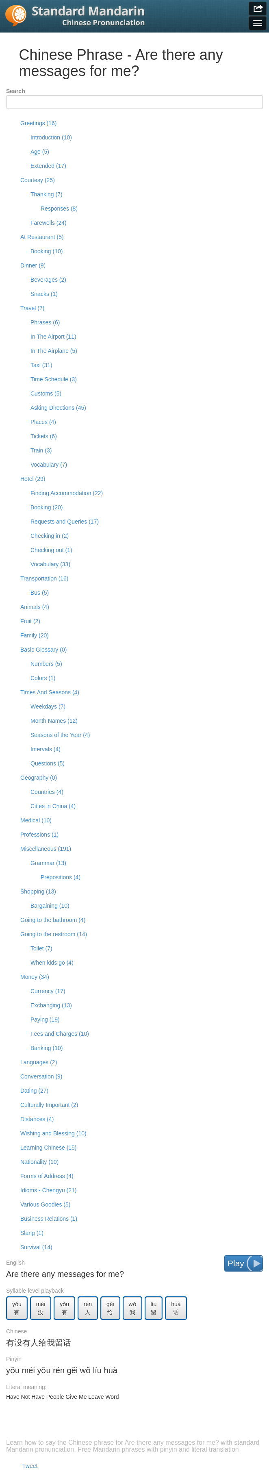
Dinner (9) (33, 265)
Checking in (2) (49, 536)
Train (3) (41, 450)
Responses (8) (59, 208)
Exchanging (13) (51, 1005)
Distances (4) (37, 1119)
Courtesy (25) (37, 180)
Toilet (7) (41, 948)
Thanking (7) (46, 194)
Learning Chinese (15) (48, 1147)
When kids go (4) (52, 962)
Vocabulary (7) (48, 464)
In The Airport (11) (53, 336)
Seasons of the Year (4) (60, 735)
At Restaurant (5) (42, 237)
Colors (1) (42, 678)
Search (15, 91)
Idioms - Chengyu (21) (48, 1190)
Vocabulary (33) (50, 564)
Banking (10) (46, 1048)
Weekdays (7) (47, 706)
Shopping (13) (38, 891)
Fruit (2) (30, 621)
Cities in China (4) (53, 806)
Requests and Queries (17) (64, 521)
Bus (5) (39, 592)
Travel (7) (32, 308)
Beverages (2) (48, 279)
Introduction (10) (51, 137)
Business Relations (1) (48, 1218)
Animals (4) (34, 607)
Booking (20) (46, 507)
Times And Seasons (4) (49, 692)
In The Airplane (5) (53, 351)
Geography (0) (38, 777)
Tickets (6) (43, 436)
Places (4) (43, 422)
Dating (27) (34, 1090)
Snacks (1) (44, 294)
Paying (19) (45, 1019)
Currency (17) (47, 991)
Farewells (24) (48, 223)
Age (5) (39, 151)
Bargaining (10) (49, 905)
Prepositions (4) (60, 877)
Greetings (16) (38, 123)
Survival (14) (36, 1247)
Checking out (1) (51, 550)
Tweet (29, 1466)
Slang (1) (31, 1233)
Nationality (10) (39, 1162)
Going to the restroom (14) (53, 934)
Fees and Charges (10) (59, 1033)
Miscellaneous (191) (45, 849)
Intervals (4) (45, 749)
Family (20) (34, 635)
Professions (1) (39, 834)
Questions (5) (47, 763)
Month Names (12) (54, 720)
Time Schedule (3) (53, 379)
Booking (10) (46, 251)
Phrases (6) (45, 322)
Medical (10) (36, 820)
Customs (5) (45, 393)
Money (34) (34, 977)
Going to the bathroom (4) (52, 920)
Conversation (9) (41, 1076)
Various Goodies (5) (45, 1204)
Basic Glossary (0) (43, 649)
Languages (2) (38, 1062)
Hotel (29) (32, 479)
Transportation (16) (44, 578)
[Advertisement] (134, 1425)
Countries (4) (46, 792)
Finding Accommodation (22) (66, 493)
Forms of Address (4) (47, 1176)
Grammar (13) (48, 863)
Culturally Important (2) (49, 1105)
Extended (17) (48, 166)
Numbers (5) (46, 664)
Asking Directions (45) (58, 407)
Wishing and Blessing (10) (53, 1133)
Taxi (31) (41, 365)
